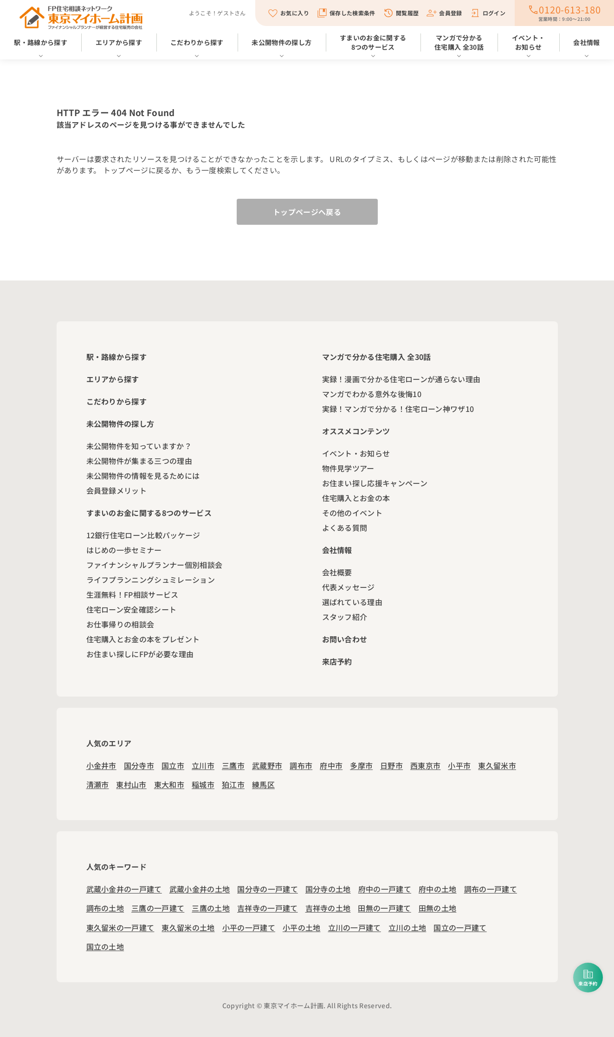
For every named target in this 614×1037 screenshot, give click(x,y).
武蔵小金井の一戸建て (124, 888)
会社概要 (337, 572)
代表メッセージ (348, 587)
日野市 (391, 765)
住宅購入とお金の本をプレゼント (143, 639)
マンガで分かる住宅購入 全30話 (459, 42)
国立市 (173, 765)
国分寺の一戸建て (267, 888)
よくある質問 (345, 527)
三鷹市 (233, 765)
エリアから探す (119, 42)
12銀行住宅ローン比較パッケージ (143, 535)
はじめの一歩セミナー (124, 549)
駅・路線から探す (40, 42)
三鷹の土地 (211, 907)
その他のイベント (352, 512)
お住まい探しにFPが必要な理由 (140, 653)
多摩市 (361, 765)
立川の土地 (407, 927)
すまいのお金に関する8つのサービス (373, 42)
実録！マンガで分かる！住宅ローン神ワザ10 (398, 408)
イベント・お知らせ (528, 42)
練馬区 (263, 784)
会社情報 (586, 42)
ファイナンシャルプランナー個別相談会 (154, 564)
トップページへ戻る (307, 211)
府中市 (331, 765)
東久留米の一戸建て (120, 927)
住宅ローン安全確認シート (131, 609)
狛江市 (233, 784)
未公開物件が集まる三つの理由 (139, 460)
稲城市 (203, 784)
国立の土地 (105, 946)
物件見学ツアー (348, 468)
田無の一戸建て (384, 907)
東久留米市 (497, 765)
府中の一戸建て (384, 888)
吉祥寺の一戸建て (267, 907)
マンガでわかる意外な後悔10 (371, 393)
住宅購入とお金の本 (356, 497)
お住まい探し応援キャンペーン (374, 483)
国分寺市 (139, 765)
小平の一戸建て (248, 927)
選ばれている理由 (352, 601)
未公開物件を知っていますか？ (139, 445)
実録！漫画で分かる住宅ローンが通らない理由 (401, 379)
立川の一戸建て (354, 927)
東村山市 (131, 784)
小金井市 (101, 765)
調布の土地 (105, 907)
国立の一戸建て (459, 927)
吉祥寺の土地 (328, 907)
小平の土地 (302, 927)
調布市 (301, 765)
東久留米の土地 (188, 927)
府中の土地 (438, 888)
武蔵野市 (267, 765)
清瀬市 (97, 784)
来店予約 (337, 661)
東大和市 (169, 784)
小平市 (459, 765)
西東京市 (425, 765)
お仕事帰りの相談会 (120, 624)
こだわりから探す (197, 42)
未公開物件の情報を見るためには (143, 475)
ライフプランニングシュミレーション (150, 579)
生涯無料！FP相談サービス (132, 594)
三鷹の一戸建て (157, 907)
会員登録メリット (116, 490)
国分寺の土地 (328, 888)
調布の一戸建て (490, 888)
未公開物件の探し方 (281, 42)
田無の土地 (438, 907)
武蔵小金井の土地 (199, 888)
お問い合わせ (345, 639)
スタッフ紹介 (345, 616)
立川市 (203, 765)
